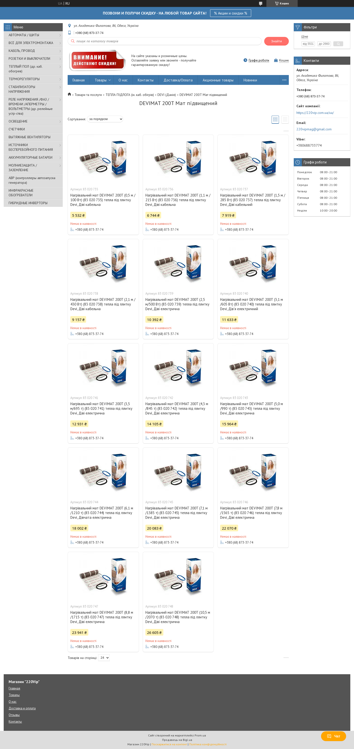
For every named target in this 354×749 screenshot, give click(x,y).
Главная (79, 80)
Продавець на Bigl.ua (177, 740)
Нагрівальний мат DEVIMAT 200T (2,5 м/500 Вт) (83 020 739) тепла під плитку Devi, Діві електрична (177, 304)
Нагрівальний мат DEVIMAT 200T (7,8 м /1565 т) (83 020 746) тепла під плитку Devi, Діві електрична (251, 513)
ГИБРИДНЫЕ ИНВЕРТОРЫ (28, 203)
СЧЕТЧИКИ (17, 129)
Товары (101, 80)
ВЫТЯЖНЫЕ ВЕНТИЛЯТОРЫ (29, 137)
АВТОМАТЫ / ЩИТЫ (24, 35)
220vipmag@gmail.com (314, 129)
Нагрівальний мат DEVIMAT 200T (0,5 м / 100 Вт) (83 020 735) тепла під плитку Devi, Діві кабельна (102, 200)
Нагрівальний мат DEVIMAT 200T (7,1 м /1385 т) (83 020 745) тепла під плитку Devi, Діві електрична (176, 513)
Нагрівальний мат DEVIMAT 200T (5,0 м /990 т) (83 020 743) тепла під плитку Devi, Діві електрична (251, 408)
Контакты (146, 80)
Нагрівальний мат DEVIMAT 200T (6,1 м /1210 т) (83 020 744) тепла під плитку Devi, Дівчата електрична (101, 513)
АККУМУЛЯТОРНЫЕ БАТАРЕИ (30, 157)
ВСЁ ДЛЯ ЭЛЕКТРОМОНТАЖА (31, 43)
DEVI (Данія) (166, 94)
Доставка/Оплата (178, 80)
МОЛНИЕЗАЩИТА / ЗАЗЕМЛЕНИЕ (23, 167)
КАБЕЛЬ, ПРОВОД (22, 50)
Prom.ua (200, 735)
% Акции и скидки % (230, 13)
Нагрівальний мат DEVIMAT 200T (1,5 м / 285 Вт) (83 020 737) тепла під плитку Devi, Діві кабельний (252, 200)
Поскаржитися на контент (169, 744)
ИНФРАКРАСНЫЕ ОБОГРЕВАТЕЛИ (21, 192)
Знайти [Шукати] (276, 41)
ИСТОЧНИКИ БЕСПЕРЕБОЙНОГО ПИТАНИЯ (31, 147)
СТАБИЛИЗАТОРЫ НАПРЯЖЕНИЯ (22, 89)
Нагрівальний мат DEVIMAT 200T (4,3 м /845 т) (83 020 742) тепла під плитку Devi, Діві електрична (176, 408)
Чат (333, 736)
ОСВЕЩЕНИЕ (18, 121)
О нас (123, 80)
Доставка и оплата (22, 708)
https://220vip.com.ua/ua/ (315, 112)
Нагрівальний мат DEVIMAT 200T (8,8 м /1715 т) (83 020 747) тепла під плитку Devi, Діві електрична (101, 617)
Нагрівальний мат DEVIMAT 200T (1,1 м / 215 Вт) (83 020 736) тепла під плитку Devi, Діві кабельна (177, 200)
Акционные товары (218, 80)
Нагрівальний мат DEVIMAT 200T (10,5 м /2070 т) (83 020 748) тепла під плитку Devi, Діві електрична (177, 617)
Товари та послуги (88, 94)
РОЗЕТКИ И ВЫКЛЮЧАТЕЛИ (29, 58)
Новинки (250, 80)
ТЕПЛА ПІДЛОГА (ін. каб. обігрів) (130, 94)
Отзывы (14, 715)
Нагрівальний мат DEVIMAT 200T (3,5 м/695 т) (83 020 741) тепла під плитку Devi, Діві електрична (101, 408)
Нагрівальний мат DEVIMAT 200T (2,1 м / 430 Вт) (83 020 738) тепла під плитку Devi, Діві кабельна (102, 304)
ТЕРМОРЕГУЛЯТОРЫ (24, 79)
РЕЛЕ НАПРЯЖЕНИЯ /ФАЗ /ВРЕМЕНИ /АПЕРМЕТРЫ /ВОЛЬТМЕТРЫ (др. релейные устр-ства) (31, 106)
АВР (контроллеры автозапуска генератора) (32, 180)
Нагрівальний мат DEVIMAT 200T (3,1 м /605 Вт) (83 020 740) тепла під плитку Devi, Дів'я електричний (251, 304)
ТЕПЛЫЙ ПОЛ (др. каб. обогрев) (25, 68)
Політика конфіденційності (208, 744)
